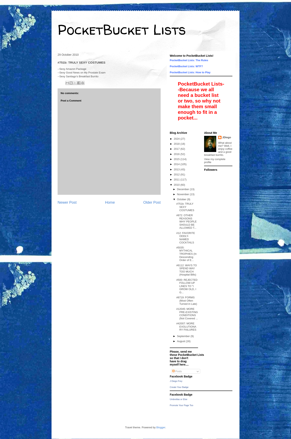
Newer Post (67, 202)
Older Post (152, 202)
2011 (177, 179)
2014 (177, 164)
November (183, 194)
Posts (177, 371)
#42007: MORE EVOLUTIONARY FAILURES (186, 326)
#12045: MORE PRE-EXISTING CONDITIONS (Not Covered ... (187, 313)
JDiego (226, 137)
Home (110, 202)
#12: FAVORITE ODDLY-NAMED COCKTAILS (185, 238)
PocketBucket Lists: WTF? (186, 66)
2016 (177, 154)
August (181, 341)
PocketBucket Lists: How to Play (190, 72)
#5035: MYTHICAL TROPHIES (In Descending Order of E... (186, 254)
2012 (177, 174)
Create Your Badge (179, 387)
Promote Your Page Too (181, 405)
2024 (177, 138)
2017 (177, 148)
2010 (177, 184)
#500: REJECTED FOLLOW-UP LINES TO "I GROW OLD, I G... (186, 286)
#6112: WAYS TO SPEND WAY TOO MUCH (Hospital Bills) (186, 270)
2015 (177, 159)
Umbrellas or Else (178, 399)
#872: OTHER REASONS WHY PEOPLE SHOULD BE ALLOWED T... (186, 221)
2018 (177, 143)
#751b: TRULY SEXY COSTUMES (185, 207)
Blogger (160, 427)
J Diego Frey (176, 381)
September (184, 336)
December (183, 189)
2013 (177, 169)
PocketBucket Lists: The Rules (189, 60)
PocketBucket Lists (122, 29)
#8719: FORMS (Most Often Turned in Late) (186, 300)
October (182, 199)
